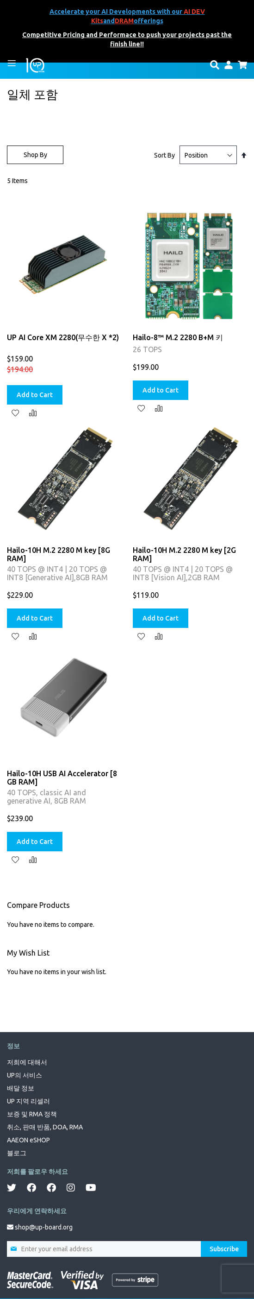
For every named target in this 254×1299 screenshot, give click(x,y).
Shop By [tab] (35, 154)
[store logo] (35, 65)
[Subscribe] (224, 1249)
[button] (15, 413)
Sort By (164, 155)
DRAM (124, 21)
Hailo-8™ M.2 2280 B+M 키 (178, 337)
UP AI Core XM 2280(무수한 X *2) (63, 337)
